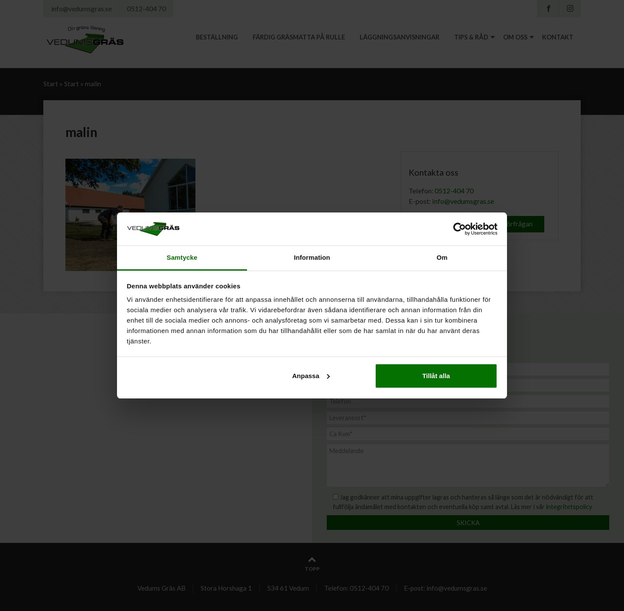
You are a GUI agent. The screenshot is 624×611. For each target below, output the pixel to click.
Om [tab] (441, 257)
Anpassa (311, 375)
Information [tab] (312, 257)
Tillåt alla (436, 375)
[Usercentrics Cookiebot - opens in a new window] (459, 228)
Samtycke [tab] (182, 257)
